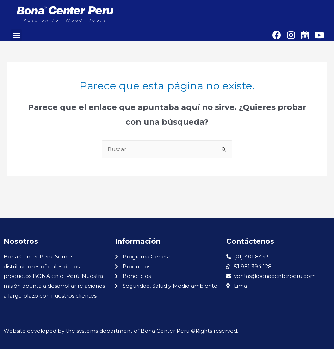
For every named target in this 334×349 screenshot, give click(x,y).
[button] (16, 35)
